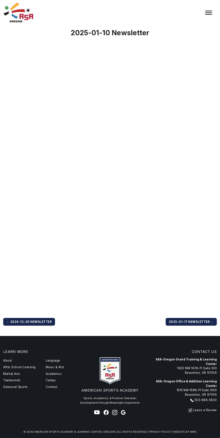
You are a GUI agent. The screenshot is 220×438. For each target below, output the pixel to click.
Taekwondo (12, 380)
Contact (52, 387)
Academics (54, 373)
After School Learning (19, 367)
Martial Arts (11, 373)
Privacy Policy (160, 431)
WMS (193, 431)
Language (53, 360)
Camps (51, 380)
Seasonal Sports (15, 387)
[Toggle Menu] (209, 13)
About (7, 360)
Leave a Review (202, 410)
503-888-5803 (205, 400)
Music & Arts (55, 367)
